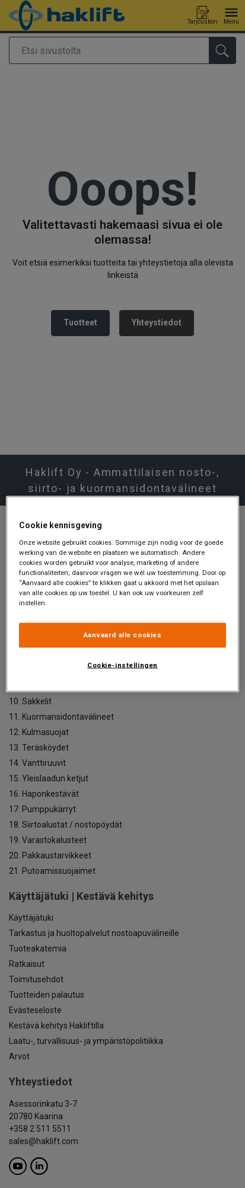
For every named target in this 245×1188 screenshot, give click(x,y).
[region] (122, 594)
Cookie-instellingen (122, 665)
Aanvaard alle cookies (123, 635)
